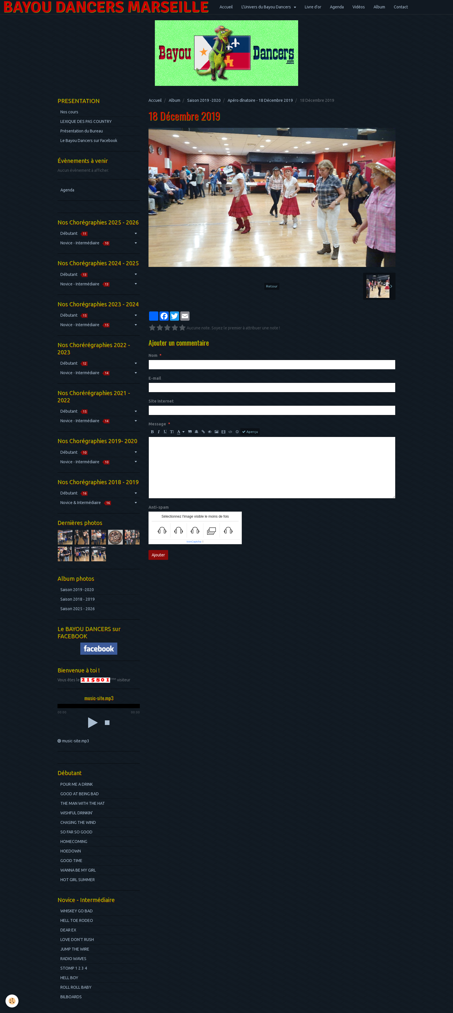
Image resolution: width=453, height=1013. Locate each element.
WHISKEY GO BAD (76, 911)
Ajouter (158, 555)
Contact (401, 7)
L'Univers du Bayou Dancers (267, 7)
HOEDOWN (70, 851)
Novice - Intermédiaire (84, 243)
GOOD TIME (71, 860)
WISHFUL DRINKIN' (76, 813)
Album (379, 7)
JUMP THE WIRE (74, 949)
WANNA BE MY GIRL (78, 870)
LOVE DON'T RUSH (77, 939)
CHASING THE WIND (78, 822)
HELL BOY (69, 977)
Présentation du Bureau (81, 131)
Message (157, 424)
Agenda (337, 7)
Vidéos (358, 7)
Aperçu (250, 432)
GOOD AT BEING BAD (79, 793)
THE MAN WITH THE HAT (82, 803)
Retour (272, 286)
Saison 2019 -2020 (204, 100)
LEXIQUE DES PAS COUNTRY (86, 121)
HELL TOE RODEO (76, 920)
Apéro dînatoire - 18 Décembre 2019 (260, 100)
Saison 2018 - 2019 (77, 599)
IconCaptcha (194, 541)
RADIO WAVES (73, 958)
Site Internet (161, 401)
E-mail (154, 378)
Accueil (226, 7)
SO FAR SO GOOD (76, 832)
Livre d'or (313, 7)
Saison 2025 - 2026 (77, 608)
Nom (152, 355)
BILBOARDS (71, 996)
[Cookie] (12, 1001)
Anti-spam (158, 507)
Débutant (74, 233)
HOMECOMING (73, 841)
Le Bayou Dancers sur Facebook (88, 140)
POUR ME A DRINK (76, 784)
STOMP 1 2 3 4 (73, 968)
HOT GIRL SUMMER (77, 879)
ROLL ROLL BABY (76, 987)
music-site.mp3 (75, 741)
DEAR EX (68, 930)
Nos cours (69, 112)
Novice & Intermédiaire (85, 502)
